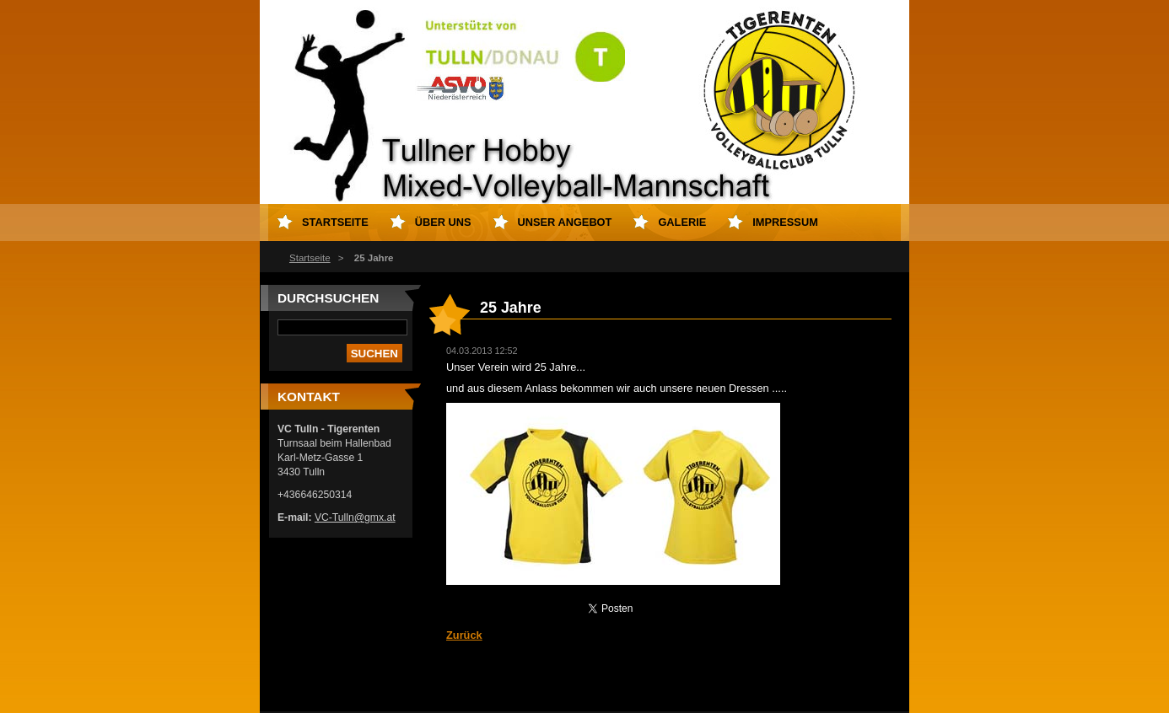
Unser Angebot (565, 222)
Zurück (464, 635)
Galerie (682, 222)
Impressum (785, 222)
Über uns (443, 222)
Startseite (310, 258)
